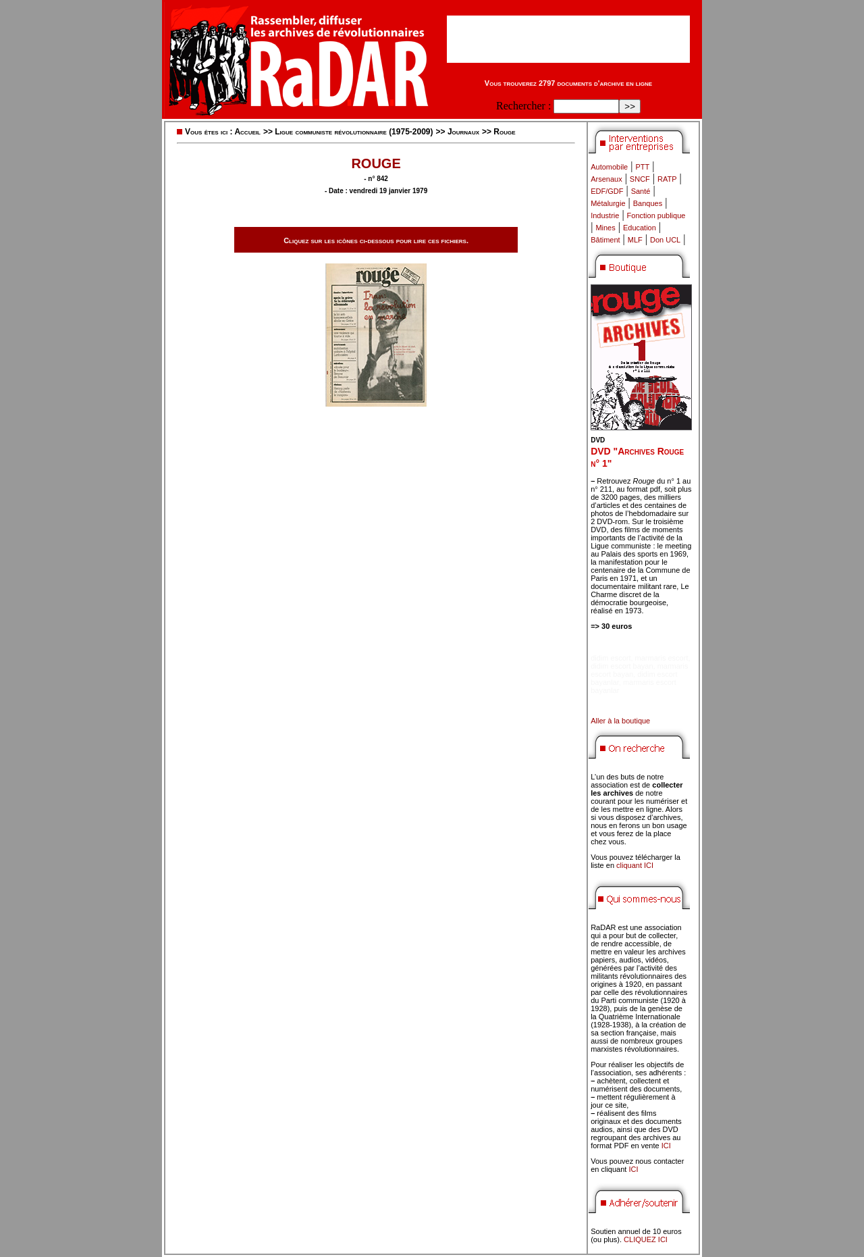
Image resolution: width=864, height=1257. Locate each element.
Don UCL (665, 240)
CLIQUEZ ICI (646, 1239)
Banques (647, 203)
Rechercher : (523, 105)
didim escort (610, 658)
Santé (641, 191)
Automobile (609, 167)
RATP (667, 179)
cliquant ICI (634, 865)
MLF (635, 240)
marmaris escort (661, 658)
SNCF (640, 179)
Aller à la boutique (620, 721)
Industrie (605, 215)
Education (639, 228)
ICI (666, 1145)
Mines (605, 228)
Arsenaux (606, 179)
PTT (642, 167)
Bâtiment (605, 240)
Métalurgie (608, 203)
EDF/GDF (607, 191)
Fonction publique (656, 215)
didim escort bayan (622, 666)
